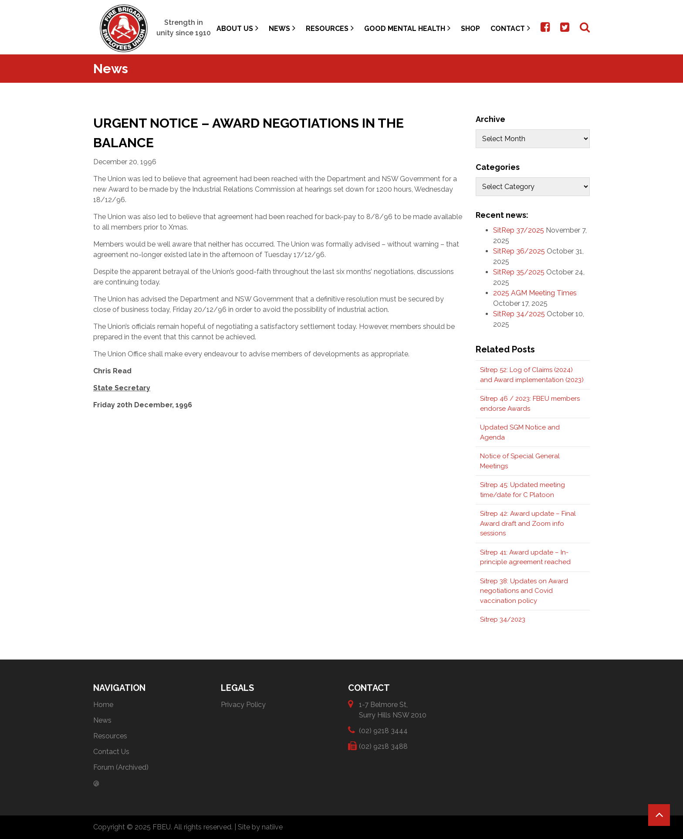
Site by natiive (260, 827)
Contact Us (111, 752)
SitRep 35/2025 (518, 272)
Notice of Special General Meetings (520, 461)
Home (103, 704)
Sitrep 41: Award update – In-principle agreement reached (525, 557)
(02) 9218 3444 (383, 730)
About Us (237, 28)
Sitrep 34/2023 (502, 619)
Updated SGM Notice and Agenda (520, 432)
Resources (330, 28)
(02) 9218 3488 (383, 746)
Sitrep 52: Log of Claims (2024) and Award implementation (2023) (532, 375)
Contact (510, 28)
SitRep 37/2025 (518, 230)
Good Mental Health (407, 28)
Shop (470, 28)
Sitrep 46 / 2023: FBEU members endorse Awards (530, 404)
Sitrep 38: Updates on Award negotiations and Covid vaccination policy (524, 591)
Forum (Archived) (121, 767)
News (282, 28)
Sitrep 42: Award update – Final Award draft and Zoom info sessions (528, 523)
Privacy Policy (243, 704)
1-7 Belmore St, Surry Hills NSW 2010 (392, 709)
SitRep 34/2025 (519, 314)
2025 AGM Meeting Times (535, 293)
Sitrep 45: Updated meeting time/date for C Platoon (522, 490)
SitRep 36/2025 (519, 251)
